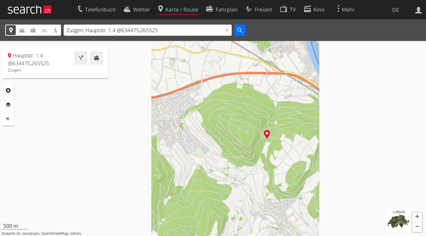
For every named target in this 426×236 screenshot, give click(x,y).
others (75, 233)
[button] (417, 217)
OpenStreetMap (54, 233)
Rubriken (8, 90)
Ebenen (8, 105)
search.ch (12, 233)
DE (395, 9)
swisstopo (30, 233)
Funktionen (8, 119)
